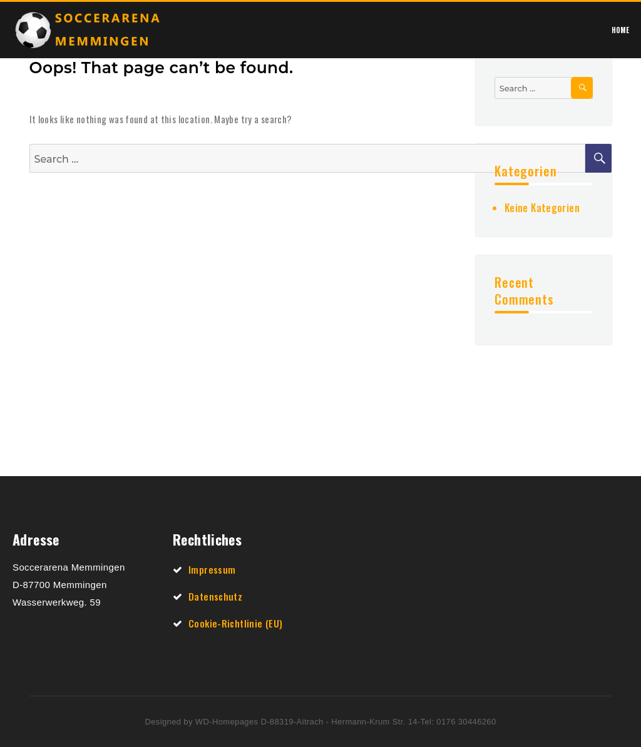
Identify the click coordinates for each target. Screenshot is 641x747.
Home (621, 30)
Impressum (211, 569)
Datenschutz (215, 596)
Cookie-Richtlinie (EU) (235, 623)
